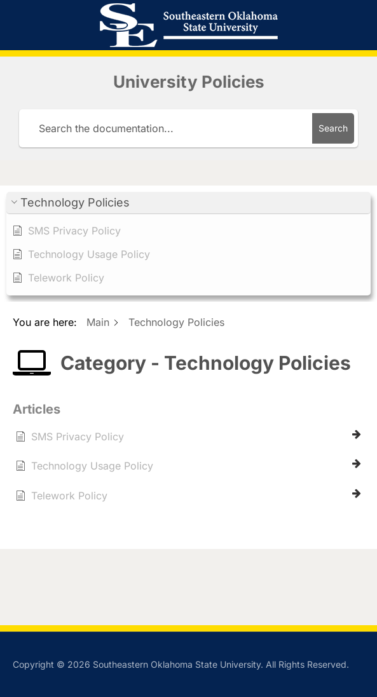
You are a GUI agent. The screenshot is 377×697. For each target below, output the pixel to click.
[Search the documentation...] (168, 128)
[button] (188, 203)
